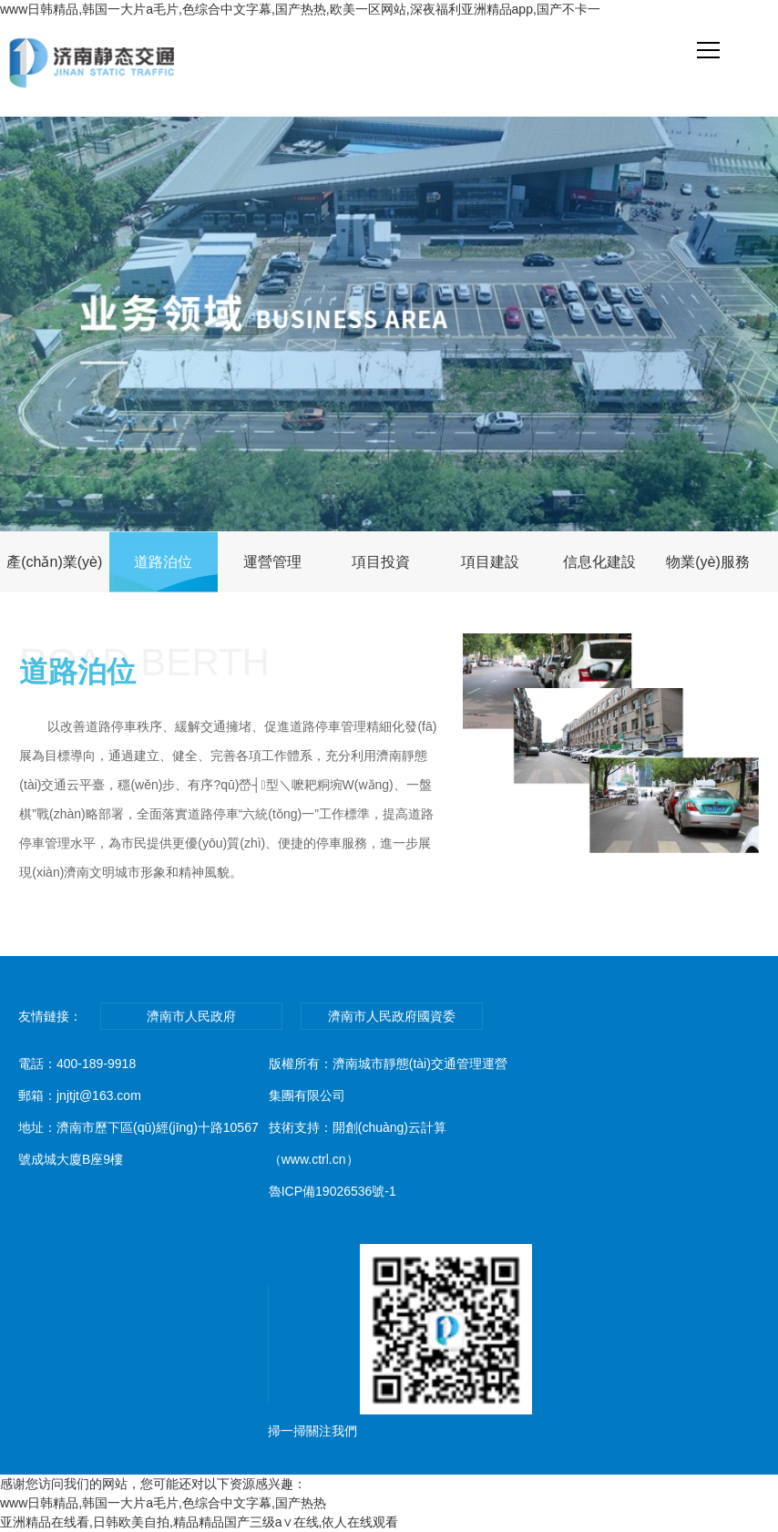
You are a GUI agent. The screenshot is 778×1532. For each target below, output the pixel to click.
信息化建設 (599, 562)
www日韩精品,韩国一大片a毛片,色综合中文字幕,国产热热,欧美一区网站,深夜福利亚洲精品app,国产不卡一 (300, 9)
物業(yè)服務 (708, 562)
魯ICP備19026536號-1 (332, 1191)
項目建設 (490, 562)
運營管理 (272, 562)
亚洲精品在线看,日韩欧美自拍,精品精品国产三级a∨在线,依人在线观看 (199, 1522)
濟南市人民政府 (191, 1016)
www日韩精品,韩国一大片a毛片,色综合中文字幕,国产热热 (163, 1503)
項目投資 (381, 562)
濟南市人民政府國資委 (392, 1016)
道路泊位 (163, 562)
